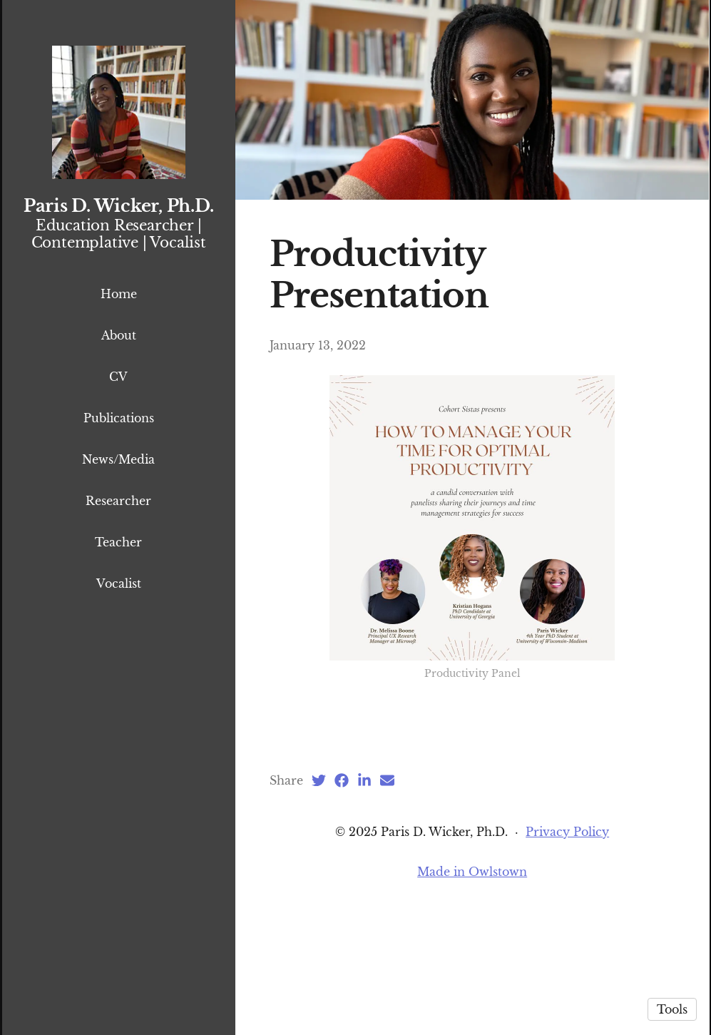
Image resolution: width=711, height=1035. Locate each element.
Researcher (118, 501)
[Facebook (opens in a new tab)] (341, 901)
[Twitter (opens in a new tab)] (319, 901)
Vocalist (118, 583)
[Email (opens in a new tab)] (387, 901)
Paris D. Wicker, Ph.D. (119, 205)
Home (119, 294)
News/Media (118, 459)
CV (118, 376)
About (118, 335)
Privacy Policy (567, 952)
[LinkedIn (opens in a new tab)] (364, 901)
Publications (118, 418)
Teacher (118, 542)
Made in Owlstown (472, 992)
